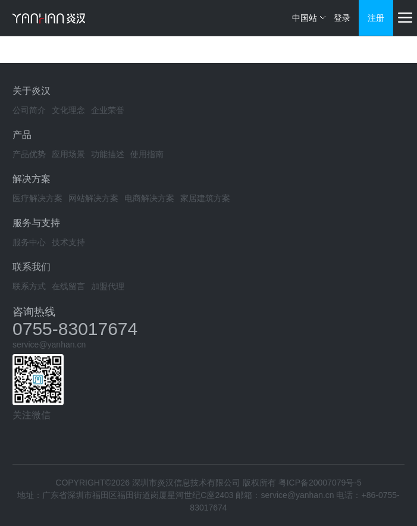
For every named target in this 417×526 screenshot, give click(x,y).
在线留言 (68, 286)
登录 (342, 18)
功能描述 (107, 154)
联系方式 (29, 286)
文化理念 (68, 110)
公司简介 (29, 110)
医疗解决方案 (37, 198)
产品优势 (29, 154)
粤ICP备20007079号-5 (320, 482)
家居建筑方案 (205, 198)
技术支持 (68, 242)
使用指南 (147, 154)
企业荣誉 (107, 110)
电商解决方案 (149, 198)
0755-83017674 (74, 329)
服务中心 (29, 242)
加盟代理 (107, 286)
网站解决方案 (93, 198)
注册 (376, 18)
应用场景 (68, 154)
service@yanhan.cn (49, 344)
